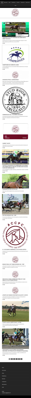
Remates (18, 2)
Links (15, 5)
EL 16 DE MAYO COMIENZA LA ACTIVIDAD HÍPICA (14, 249)
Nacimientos (28, 2)
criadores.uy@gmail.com (6, 392)
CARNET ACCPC (6, 143)
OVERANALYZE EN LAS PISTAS (9, 189)
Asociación (6, 2)
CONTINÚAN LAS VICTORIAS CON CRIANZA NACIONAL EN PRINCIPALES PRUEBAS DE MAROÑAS (15, 350)
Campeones (23, 2)
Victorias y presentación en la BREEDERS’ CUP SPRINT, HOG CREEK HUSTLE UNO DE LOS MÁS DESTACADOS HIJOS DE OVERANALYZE (15, 167)
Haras (10, 2)
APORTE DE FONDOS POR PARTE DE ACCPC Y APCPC (15, 295)
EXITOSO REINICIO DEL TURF (9, 215)
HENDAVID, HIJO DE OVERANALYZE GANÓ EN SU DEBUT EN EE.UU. (14, 38)
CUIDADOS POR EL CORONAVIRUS (10, 79)
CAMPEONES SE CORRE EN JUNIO (10, 65)
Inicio (2, 2)
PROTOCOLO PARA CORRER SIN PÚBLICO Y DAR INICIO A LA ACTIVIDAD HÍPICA (13, 279)
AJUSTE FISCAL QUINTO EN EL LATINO (11, 322)
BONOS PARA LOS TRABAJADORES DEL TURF (13, 264)
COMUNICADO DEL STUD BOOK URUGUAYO (12, 114)
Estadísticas (14, 2)
